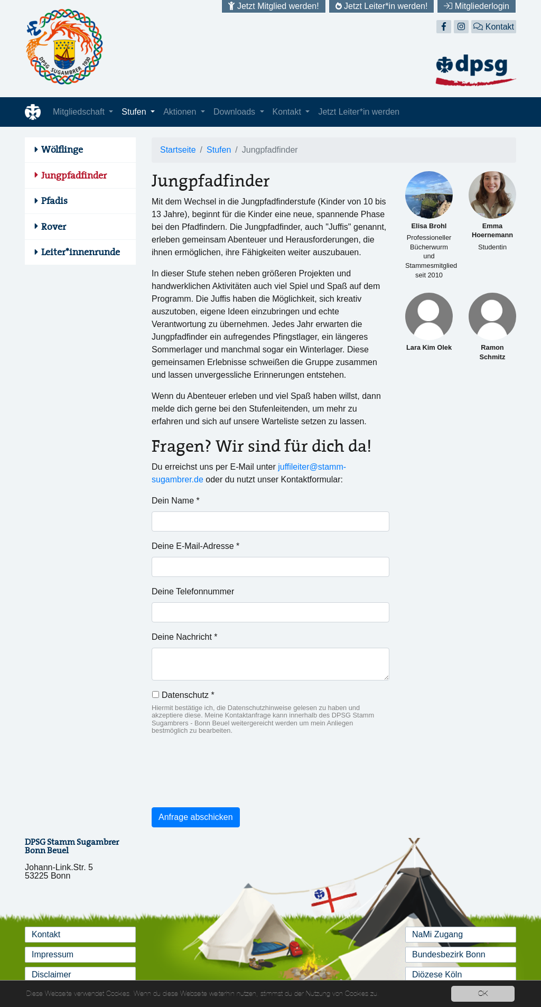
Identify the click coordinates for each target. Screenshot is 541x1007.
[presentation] (232, 778)
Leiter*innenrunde (80, 252)
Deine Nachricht (185, 636)
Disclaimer (51, 974)
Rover (53, 226)
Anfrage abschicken (195, 817)
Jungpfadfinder (74, 175)
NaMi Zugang (437, 934)
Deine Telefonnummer (193, 591)
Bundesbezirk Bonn (449, 954)
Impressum (52, 954)
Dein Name (176, 500)
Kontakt (493, 26)
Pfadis (54, 201)
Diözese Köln (437, 974)
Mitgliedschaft (80, 111)
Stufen (135, 111)
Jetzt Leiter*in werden (358, 111)
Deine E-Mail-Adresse (195, 546)
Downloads (235, 111)
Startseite (178, 149)
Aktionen (181, 111)
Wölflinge (62, 149)
